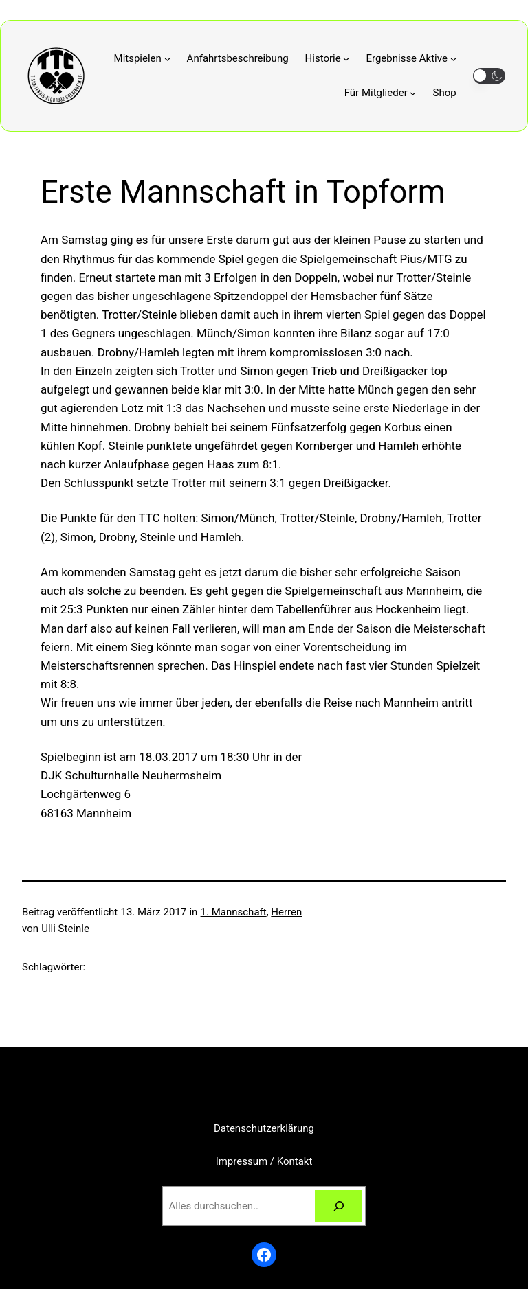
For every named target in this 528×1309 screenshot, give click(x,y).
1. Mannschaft (234, 912)
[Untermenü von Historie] (327, 58)
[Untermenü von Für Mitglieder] (380, 93)
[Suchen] (338, 1206)
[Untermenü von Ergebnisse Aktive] (411, 58)
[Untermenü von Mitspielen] (142, 58)
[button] (489, 76)
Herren (286, 912)
